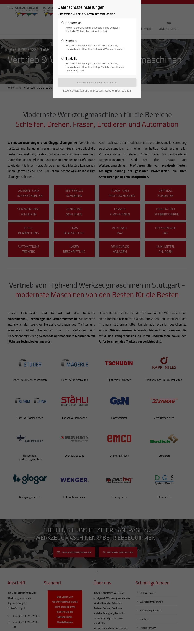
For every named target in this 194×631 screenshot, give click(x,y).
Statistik (71, 58)
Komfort (71, 41)
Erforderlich (73, 23)
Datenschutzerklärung (76, 90)
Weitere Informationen (118, 90)
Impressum (96, 90)
